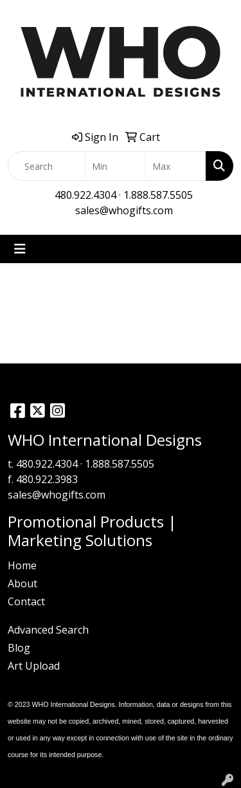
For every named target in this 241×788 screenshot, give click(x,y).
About (22, 583)
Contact (26, 601)
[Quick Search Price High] (175, 166)
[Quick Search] (46, 166)
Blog (19, 648)
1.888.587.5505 (158, 195)
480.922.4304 (85, 195)
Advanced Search (48, 630)
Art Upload (34, 666)
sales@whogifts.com (124, 210)
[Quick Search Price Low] (115, 166)
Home (22, 565)
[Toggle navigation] (19, 249)
